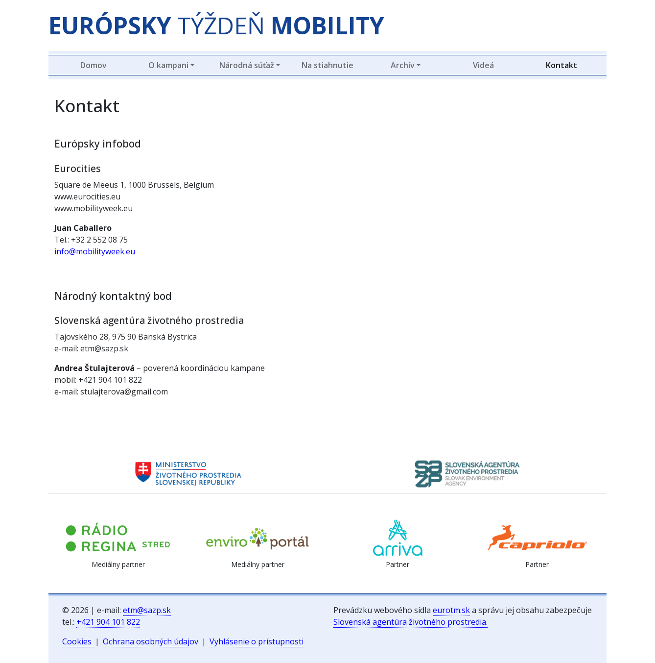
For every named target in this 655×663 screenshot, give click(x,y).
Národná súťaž (246, 65)
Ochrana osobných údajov (151, 641)
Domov (93, 65)
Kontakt (561, 65)
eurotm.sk (451, 610)
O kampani (168, 65)
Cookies (78, 641)
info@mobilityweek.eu (94, 251)
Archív (403, 65)
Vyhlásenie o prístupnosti (257, 641)
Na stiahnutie (327, 65)
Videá (483, 65)
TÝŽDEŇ (216, 25)
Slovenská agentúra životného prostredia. (410, 621)
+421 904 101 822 (108, 621)
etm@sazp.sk (147, 610)
